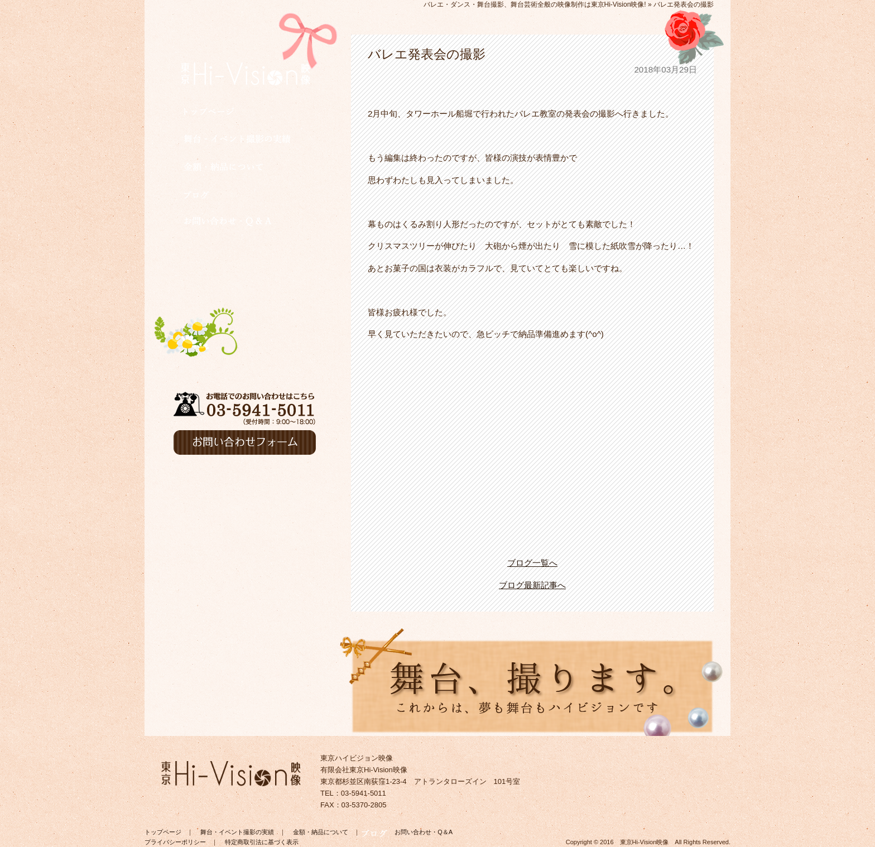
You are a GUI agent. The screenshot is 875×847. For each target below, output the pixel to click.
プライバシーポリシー (175, 842)
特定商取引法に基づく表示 (262, 842)
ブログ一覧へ (532, 562)
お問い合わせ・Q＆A (424, 832)
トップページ (163, 832)
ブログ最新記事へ (532, 585)
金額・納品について (320, 832)
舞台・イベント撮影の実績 (237, 832)
